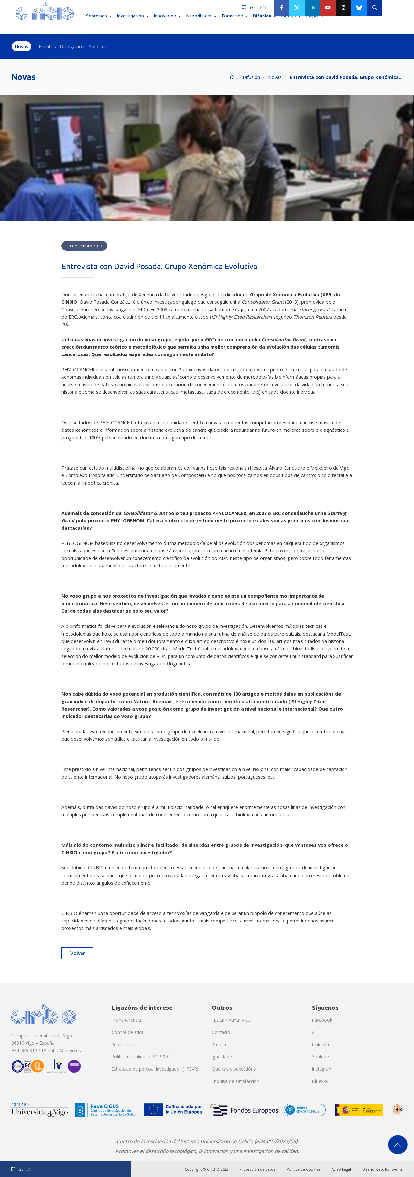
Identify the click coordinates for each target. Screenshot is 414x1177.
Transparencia (126, 1020)
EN (263, 8)
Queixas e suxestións (234, 1069)
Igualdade (222, 1056)
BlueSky (320, 1081)
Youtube (320, 1056)
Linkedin (320, 1044)
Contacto (221, 1032)
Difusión (251, 77)
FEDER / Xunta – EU (231, 1020)
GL (253, 8)
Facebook (322, 1020)
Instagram (322, 1069)
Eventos (47, 46)
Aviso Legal (341, 1169)
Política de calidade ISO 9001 (141, 1056)
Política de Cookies (303, 1169)
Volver (77, 953)
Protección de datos (257, 1169)
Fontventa (394, 1169)
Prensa (219, 1044)
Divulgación (72, 46)
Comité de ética (128, 1032)
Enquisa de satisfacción (235, 1081)
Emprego (315, 22)
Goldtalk (97, 46)
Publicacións (124, 1044)
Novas (21, 46)
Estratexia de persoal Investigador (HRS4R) (155, 1069)
